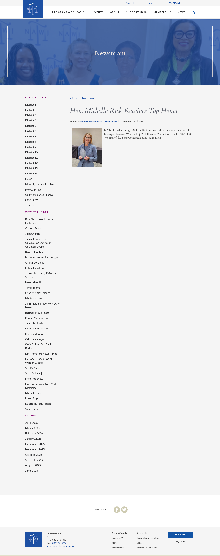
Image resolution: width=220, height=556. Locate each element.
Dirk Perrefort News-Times (41, 353)
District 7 (30, 136)
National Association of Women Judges (98, 121)
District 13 (31, 168)
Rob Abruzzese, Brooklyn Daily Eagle (39, 221)
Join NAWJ (180, 534)
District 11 (31, 157)
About (115, 12)
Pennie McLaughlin (36, 318)
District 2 (30, 109)
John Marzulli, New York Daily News (42, 305)
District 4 (30, 120)
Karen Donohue (34, 252)
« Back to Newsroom (82, 98)
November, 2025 (35, 449)
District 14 (31, 173)
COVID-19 (31, 200)
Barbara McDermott (37, 312)
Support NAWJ (136, 12)
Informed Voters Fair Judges (41, 257)
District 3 (30, 115)
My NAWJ (174, 2)
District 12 (31, 163)
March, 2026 (32, 428)
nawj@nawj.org (67, 546)
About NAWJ (118, 538)
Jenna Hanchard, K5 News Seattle (40, 275)
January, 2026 (33, 438)
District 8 (30, 141)
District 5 (30, 125)
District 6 (30, 131)
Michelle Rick (33, 393)
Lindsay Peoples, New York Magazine (40, 385)
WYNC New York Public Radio (39, 346)
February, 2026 (34, 433)
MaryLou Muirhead (36, 328)
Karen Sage (31, 398)
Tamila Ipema (32, 287)
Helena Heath (33, 282)
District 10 (31, 152)
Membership (162, 12)
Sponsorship (142, 533)
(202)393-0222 (59, 543)
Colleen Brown (33, 228)
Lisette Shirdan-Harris (38, 403)
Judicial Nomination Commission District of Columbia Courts (38, 242)
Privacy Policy (52, 546)
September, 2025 (35, 459)
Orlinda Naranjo (34, 339)
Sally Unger (31, 408)
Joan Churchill (33, 233)
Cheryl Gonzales (34, 262)
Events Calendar (120, 533)
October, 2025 (33, 454)
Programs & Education (69, 12)
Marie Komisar (33, 298)
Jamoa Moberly (34, 323)
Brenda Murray (34, 333)
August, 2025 (33, 465)
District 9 (30, 147)
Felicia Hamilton (34, 267)
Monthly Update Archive (39, 184)
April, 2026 (31, 422)
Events (98, 12)
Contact (130, 3)
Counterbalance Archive (39, 194)
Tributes (30, 205)
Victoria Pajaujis (34, 373)
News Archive (33, 189)
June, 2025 (31, 470)
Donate (151, 2)
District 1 (30, 104)
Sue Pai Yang (32, 368)
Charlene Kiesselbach (37, 292)
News (181, 12)
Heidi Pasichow (34, 378)
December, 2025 (35, 444)
